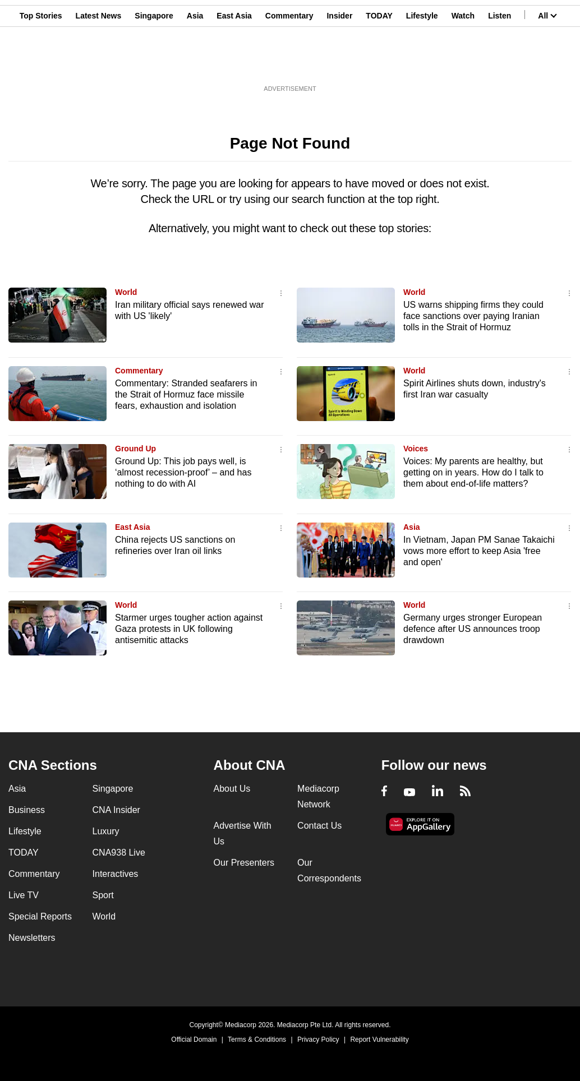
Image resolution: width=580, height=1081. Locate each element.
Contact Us (319, 825)
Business (26, 810)
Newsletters (32, 938)
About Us (232, 788)
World (126, 292)
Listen (499, 63)
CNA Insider (116, 810)
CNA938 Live (119, 852)
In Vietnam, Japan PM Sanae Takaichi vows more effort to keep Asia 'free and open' (479, 551)
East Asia (234, 63)
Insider (339, 63)
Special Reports (40, 916)
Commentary (289, 63)
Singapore (154, 63)
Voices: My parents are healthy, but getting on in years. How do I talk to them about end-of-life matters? (473, 472)
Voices (415, 448)
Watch (463, 63)
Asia (195, 63)
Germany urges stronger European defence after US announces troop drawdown (472, 629)
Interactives (116, 874)
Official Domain (194, 1039)
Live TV (23, 895)
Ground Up (135, 448)
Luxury (106, 831)
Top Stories (41, 63)
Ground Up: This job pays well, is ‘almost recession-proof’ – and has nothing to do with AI (183, 472)
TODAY (379, 63)
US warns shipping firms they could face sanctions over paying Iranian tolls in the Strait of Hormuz (473, 316)
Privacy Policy (318, 1039)
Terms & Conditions (257, 1039)
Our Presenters (244, 862)
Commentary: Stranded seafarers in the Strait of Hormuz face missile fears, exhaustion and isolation (186, 394)
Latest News (99, 63)
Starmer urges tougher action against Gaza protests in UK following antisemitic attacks (189, 629)
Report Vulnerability (379, 1039)
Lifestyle (422, 63)
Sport (103, 895)
